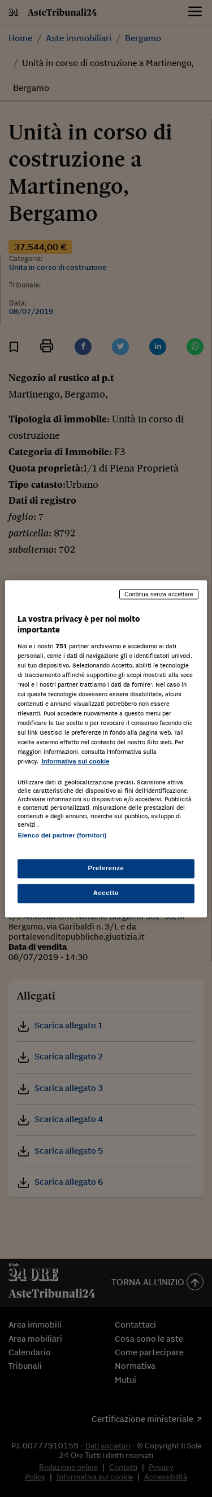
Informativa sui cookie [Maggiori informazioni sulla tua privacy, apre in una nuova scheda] (75, 761)
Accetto (106, 892)
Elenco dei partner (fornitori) (62, 835)
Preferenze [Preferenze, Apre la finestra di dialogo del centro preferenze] (106, 868)
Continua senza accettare (158, 594)
